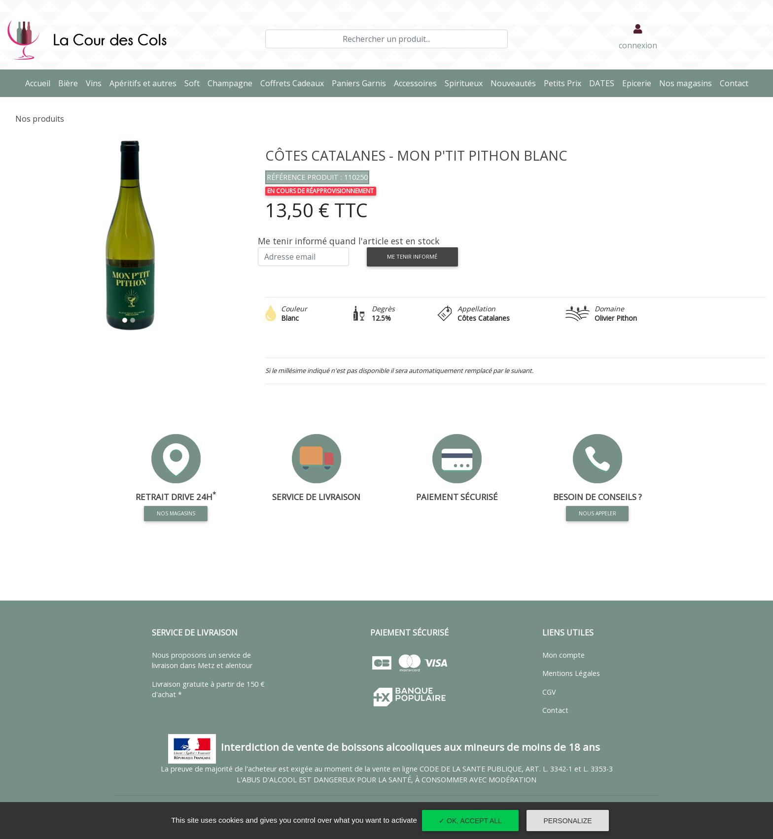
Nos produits (39, 118)
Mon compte (563, 655)
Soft (194, 83)
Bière (70, 83)
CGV (549, 692)
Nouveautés (515, 83)
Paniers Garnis (361, 83)
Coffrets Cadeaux (294, 83)
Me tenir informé (412, 256)
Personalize (568, 821)
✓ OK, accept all (470, 821)
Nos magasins (687, 83)
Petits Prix (564, 83)
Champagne (232, 83)
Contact (736, 83)
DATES (603, 83)
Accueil (39, 83)
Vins (95, 83)
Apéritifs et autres (144, 83)
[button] (25, 237)
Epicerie (638, 83)
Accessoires (417, 83)
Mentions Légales (571, 673)
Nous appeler (597, 513)
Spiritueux (466, 83)
